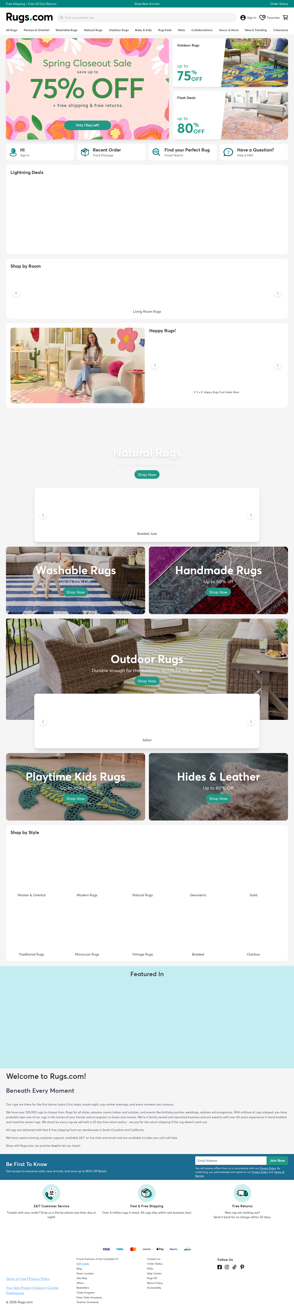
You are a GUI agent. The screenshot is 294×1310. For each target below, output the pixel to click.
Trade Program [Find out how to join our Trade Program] (85, 1292)
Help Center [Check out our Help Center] (154, 1273)
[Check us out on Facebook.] (220, 1267)
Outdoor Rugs (119, 30)
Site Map (81, 1278)
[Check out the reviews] (232, 1288)
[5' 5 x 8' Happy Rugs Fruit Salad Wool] (216, 365)
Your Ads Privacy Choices (25, 1288)
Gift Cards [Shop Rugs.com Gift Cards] (82, 1263)
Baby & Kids (143, 30)
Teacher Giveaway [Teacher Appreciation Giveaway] (87, 1302)
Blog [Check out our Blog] (79, 1268)
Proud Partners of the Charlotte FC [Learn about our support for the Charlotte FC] (97, 1259)
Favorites (269, 17)
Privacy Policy (268, 1168)
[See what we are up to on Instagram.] (227, 1267)
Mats (181, 30)
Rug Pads (165, 30)
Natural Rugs (93, 30)
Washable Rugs (66, 30)
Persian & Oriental (36, 30)
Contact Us (153, 1259)
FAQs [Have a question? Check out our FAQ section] (150, 1268)
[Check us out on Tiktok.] (234, 1267)
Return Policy (155, 1283)
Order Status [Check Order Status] (155, 1263)
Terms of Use (16, 1279)
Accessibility (154, 1287)
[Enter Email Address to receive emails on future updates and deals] (231, 1160)
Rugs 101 (152, 1278)
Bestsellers (82, 1287)
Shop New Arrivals (147, 4)
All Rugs (11, 30)
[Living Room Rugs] (147, 293)
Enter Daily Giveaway (89, 1297)
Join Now (277, 1160)
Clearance (280, 30)
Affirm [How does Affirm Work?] (80, 1283)
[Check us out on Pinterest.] (242, 1267)
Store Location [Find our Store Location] (85, 1273)
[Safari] (147, 722)
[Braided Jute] (147, 515)
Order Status (279, 4)
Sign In (248, 17)
